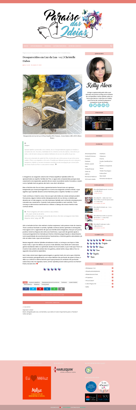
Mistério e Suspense (106, 166)
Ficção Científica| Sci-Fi (106, 162)
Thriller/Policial (89, 169)
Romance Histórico (91, 177)
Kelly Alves (27, 65)
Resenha (36, 284)
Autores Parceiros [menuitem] (59, 46)
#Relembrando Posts (99, 274)
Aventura (102, 154)
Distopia (87, 159)
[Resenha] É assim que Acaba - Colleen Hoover (102, 225)
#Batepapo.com (99, 268)
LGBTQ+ (87, 174)
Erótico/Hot (103, 173)
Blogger (82, 407)
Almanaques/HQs (90, 154)
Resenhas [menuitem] (48, 46)
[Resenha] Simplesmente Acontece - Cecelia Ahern (103, 190)
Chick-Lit (87, 171)
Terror (101, 168)
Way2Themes (66, 407)
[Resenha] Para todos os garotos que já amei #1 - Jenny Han (103, 216)
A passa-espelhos (34, 282)
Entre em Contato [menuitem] (75, 46)
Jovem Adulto (73, 282)
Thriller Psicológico (105, 171)
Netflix (99, 287)
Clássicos (103, 156)
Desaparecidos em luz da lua (50, 282)
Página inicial (27, 53)
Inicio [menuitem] (26, 46)
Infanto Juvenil (89, 164)
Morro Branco (28, 284)
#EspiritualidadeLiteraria (99, 271)
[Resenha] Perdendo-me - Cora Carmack (102, 208)
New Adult (103, 176)
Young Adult (35, 53)
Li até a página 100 (99, 284)
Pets (86, 166)
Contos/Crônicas (90, 156)
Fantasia (64, 282)
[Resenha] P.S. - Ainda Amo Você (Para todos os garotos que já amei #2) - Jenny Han (103, 199)
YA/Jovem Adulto (90, 179)
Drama (102, 159)
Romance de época (106, 178)
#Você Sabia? (99, 280)
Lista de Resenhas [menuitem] (36, 46)
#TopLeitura (99, 277)
